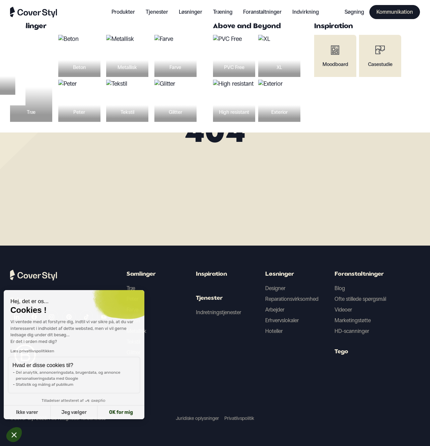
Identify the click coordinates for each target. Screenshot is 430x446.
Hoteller (274, 331)
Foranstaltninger (359, 274)
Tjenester (157, 12)
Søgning (354, 12)
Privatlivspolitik (239, 418)
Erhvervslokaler (282, 320)
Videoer (343, 309)
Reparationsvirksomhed (291, 299)
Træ (131, 288)
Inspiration (211, 274)
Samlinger (141, 274)
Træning (222, 12)
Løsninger (279, 274)
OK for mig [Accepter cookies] (66, 412)
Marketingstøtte (353, 320)
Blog (340, 288)
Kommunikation (394, 12)
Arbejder (274, 309)
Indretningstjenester (218, 312)
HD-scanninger (352, 331)
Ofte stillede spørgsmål (360, 299)
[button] (14, 435)
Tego (341, 352)
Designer (275, 288)
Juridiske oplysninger (197, 418)
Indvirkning (305, 12)
